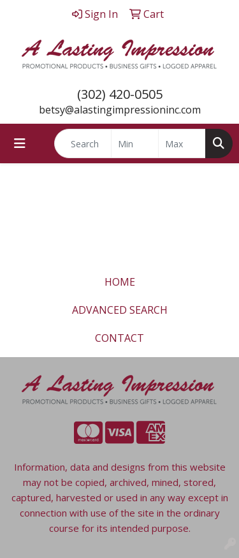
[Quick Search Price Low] (135, 143)
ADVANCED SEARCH (120, 310)
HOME (120, 282)
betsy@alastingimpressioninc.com (120, 110)
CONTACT (119, 338)
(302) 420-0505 (120, 94)
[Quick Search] (83, 143)
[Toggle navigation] (19, 143)
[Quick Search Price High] (182, 143)
